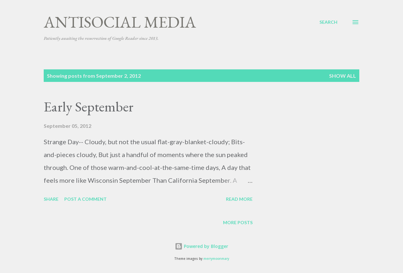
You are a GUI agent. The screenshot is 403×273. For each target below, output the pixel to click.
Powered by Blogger (201, 246)
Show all (342, 76)
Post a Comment (85, 199)
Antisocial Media (120, 22)
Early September (88, 106)
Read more (239, 199)
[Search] (328, 22)
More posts (238, 222)
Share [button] (51, 199)
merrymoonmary (216, 259)
